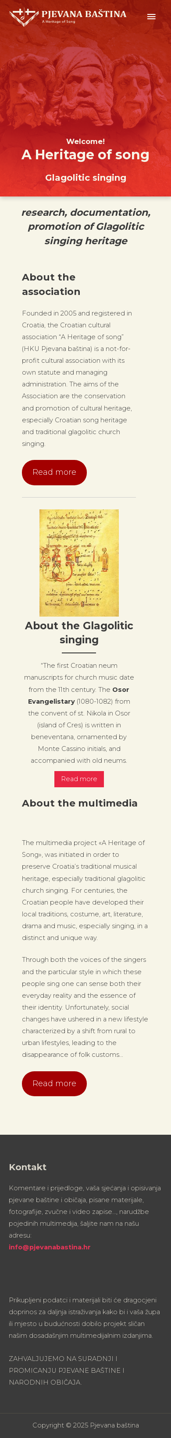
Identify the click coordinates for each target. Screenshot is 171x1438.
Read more (54, 472)
